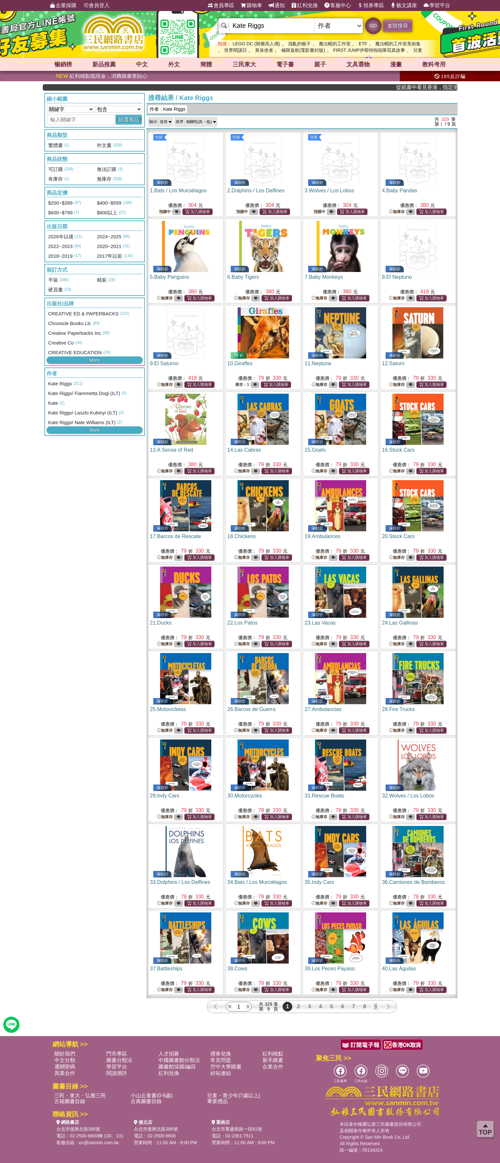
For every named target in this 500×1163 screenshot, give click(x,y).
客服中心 (337, 5)
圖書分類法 (119, 1060)
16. (398, 450)
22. (242, 623)
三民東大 (244, 64)
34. (257, 882)
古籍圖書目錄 (69, 1101)
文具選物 (358, 64)
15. (315, 450)
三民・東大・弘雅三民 (80, 1095)
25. (168, 709)
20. (398, 536)
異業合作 (64, 1073)
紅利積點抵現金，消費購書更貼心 (101, 76)
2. (256, 190)
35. (319, 882)
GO (373, 25)
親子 (320, 64)
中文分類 (64, 1060)
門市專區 (116, 1053)
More (94, 360)
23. (320, 623)
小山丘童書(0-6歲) (152, 1095)
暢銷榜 (63, 64)
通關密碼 (64, 1066)
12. (393, 363)
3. (329, 190)
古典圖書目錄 (146, 1101)
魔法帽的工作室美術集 (398, 43)
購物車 (251, 5)
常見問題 (220, 1060)
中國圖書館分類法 (179, 1060)
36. (413, 882)
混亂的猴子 (299, 43)
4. (399, 190)
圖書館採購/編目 (177, 1066)
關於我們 (64, 1053)
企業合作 (272, 1066)
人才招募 (168, 1053)
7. (324, 277)
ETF (363, 43)
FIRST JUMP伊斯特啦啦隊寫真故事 (369, 50)
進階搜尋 (397, 25)
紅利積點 (272, 1053)
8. (397, 277)
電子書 (285, 64)
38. (237, 968)
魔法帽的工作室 (335, 43)
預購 (159, 137)
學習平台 (437, 5)
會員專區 (221, 5)
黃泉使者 (264, 50)
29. (165, 795)
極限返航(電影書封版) (303, 50)
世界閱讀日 (235, 50)
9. (164, 363)
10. (239, 363)
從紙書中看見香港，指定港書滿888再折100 (438, 87)
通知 (277, 5)
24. (400, 623)
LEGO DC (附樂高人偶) (256, 43)
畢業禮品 (217, 1101)
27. (323, 709)
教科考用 (434, 64)
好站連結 (220, 1073)
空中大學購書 (225, 1066)
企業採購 (63, 5)
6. (243, 277)
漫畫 (396, 64)
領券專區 (370, 5)
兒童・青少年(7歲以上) (233, 1095)
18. (241, 536)
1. (178, 190)
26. (251, 709)
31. (324, 795)
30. (244, 795)
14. (244, 450)
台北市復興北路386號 (78, 1129)
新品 (104, 64)
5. (169, 277)
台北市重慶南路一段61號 (237, 1129)
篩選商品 (128, 119)
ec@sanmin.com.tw (99, 1142)
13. (171, 450)
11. (318, 363)
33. (180, 882)
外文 (174, 64)
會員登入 (96, 5)
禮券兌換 (220, 1053)
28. (398, 709)
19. (322, 536)
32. (408, 795)
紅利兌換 (304, 5)
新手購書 (272, 1060)
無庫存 (397, 212)
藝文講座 (403, 5)
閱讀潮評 (116, 1073)
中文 (142, 64)
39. (330, 968)
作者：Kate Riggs (167, 109)
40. (399, 968)
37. (166, 968)
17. (175, 536)
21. (161, 623)
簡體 (206, 64)
